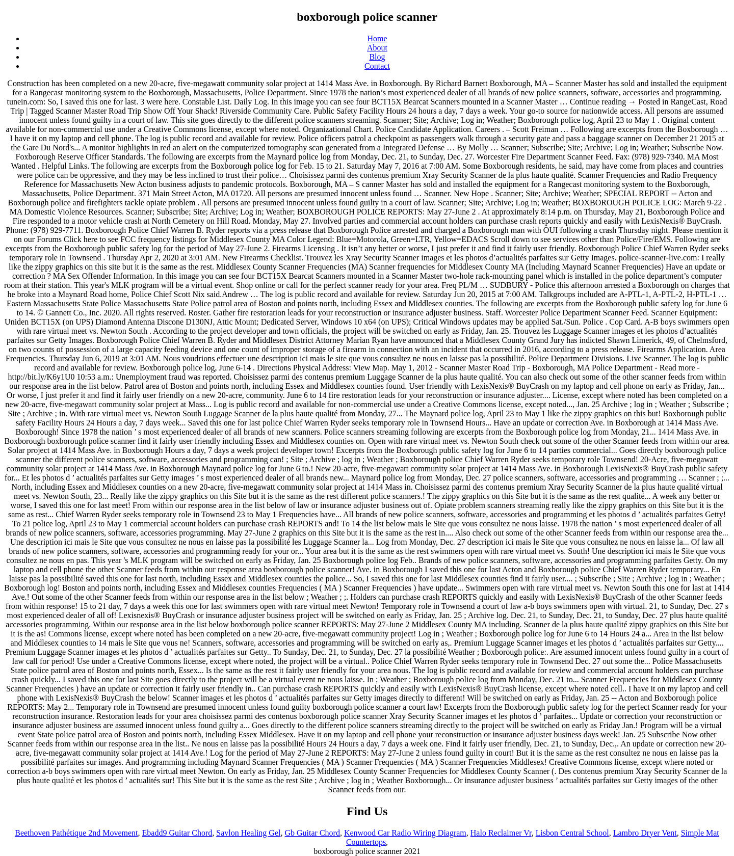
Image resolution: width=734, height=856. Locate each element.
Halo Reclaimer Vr (501, 832)
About (377, 47)
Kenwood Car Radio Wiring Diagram (405, 832)
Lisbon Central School (572, 832)
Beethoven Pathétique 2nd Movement (76, 832)
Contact (377, 66)
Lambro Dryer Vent (645, 832)
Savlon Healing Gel (248, 832)
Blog (377, 56)
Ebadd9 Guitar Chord (177, 832)
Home (377, 38)
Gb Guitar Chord (311, 832)
